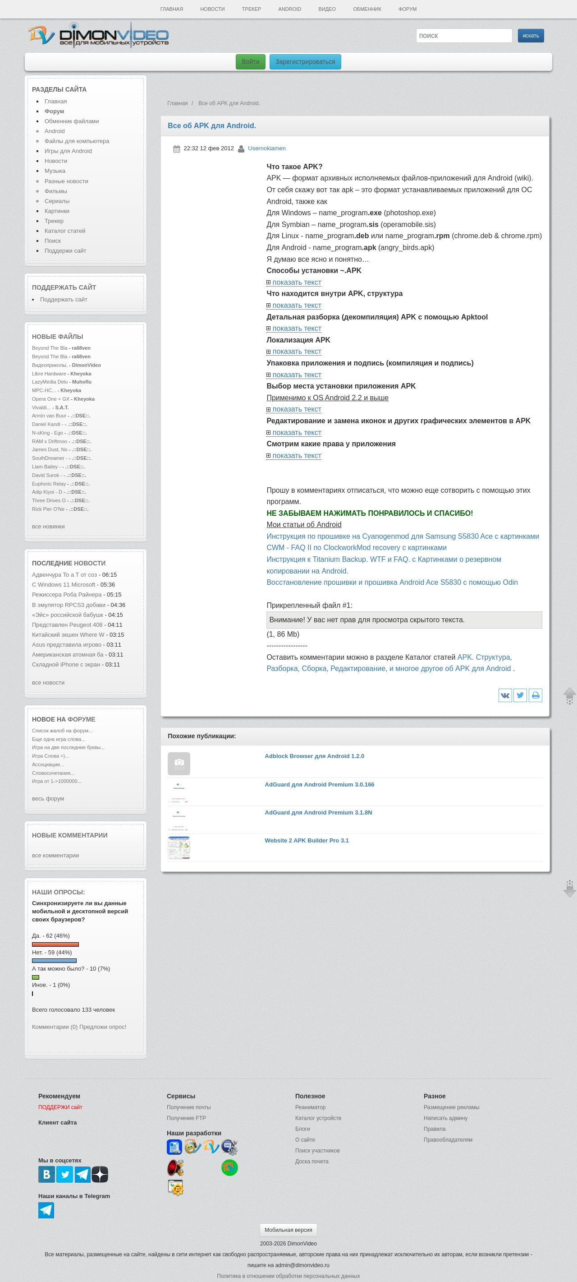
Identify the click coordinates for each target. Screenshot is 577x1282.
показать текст (297, 282)
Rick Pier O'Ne (48, 509)
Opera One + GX (50, 399)
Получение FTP (186, 1118)
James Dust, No (50, 449)
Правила (435, 1129)
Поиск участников (317, 1151)
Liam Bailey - (47, 466)
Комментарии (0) (55, 1026)
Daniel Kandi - (47, 424)
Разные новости (66, 181)
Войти (250, 61)
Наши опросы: (58, 892)
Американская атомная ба (67, 654)
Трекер (251, 9)
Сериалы (57, 201)
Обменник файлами (72, 121)
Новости (212, 9)
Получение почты (189, 1107)
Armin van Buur (49, 415)
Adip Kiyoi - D (47, 492)
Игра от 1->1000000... (57, 781)
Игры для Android (68, 151)
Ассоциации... (48, 764)
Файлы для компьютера (77, 141)
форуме (82, 719)
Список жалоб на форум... (62, 730)
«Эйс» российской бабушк (67, 614)
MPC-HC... (44, 390)
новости (89, 563)
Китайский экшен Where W (68, 634)
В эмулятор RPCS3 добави (68, 605)
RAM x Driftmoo (49, 441)
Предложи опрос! (102, 1026)
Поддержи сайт (65, 250)
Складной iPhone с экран (66, 664)
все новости (48, 682)
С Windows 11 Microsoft (64, 584)
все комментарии (55, 855)
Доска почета (312, 1161)
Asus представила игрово (66, 644)
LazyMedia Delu (50, 381)
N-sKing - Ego (48, 432)
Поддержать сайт (64, 287)
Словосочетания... (53, 773)
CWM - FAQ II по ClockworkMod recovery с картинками (356, 547)
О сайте (305, 1140)
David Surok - (48, 475)
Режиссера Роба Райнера (67, 594)
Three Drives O (49, 500)
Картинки (57, 211)
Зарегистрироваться (305, 61)
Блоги (302, 1129)
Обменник (367, 9)
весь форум (48, 798)
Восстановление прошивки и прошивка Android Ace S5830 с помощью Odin (392, 582)
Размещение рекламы (452, 1107)
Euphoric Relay (49, 483)
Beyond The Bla (49, 348)
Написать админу (445, 1118)
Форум (407, 9)
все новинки (48, 526)
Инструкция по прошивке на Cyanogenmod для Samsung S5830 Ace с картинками (402, 536)
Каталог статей (65, 230)
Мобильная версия (288, 1230)
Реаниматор (310, 1107)
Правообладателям (448, 1140)
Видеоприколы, (50, 365)
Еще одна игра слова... (58, 739)
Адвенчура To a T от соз (64, 574)
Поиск (53, 240)
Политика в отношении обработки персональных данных (288, 1276)
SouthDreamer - (50, 458)
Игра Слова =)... (50, 756)
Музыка (55, 170)
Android (290, 9)
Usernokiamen (267, 148)
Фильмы (56, 191)
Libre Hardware (49, 373)
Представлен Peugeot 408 (67, 624)
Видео (327, 9)
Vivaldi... (41, 407)
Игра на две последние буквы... (68, 747)
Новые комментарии (70, 835)
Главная (171, 9)
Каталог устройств (318, 1118)
